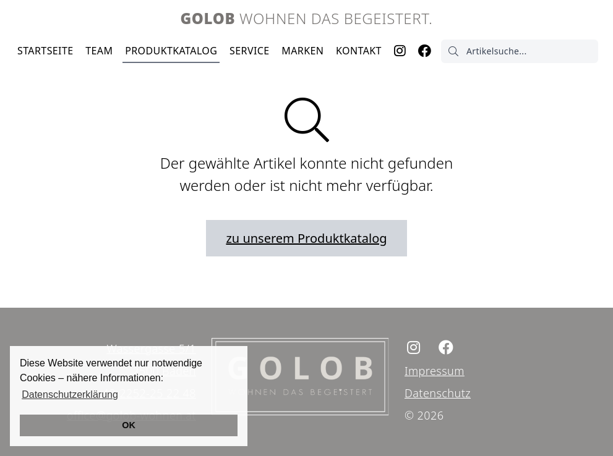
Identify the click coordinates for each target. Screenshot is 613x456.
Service (249, 50)
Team (99, 50)
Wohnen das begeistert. (307, 18)
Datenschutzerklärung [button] (70, 394)
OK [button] (128, 425)
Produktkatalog (171, 50)
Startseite (45, 50)
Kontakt (359, 50)
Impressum (435, 370)
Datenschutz (438, 393)
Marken (302, 50)
